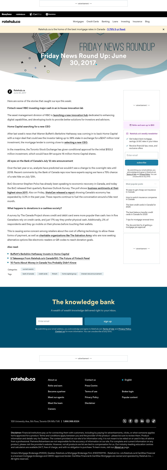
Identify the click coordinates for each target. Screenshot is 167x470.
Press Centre (91, 385)
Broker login (128, 391)
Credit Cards (93, 21)
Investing (125, 21)
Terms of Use (131, 174)
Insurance (137, 21)
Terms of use (91, 391)
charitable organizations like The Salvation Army (65, 235)
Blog (147, 21)
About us (52, 380)
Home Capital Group (69, 274)
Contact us (60, 331)
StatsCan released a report (60, 192)
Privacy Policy (145, 174)
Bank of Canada (28, 274)
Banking (106, 21)
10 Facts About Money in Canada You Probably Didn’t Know (43, 262)
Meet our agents (56, 397)
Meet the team (55, 403)
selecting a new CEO (75, 142)
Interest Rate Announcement (91, 274)
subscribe (141, 162)
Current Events (28, 269)
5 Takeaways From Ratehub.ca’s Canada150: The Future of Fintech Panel (50, 258)
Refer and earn (55, 385)
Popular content (130, 397)
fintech (54, 274)
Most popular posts (141, 184)
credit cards (43, 274)
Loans (115, 21)
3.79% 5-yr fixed (116, 29)
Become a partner (56, 391)
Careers (52, 409)
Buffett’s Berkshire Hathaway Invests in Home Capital (39, 253)
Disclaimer (90, 403)
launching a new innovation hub (70, 115)
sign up (108, 321)
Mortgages (78, 21)
